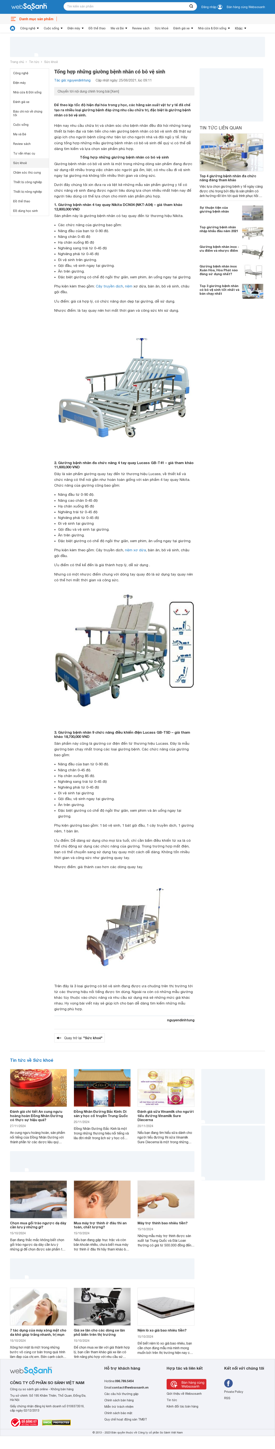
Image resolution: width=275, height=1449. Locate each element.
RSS (227, 1398)
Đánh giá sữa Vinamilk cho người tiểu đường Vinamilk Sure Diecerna (166, 1115)
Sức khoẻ (161, 28)
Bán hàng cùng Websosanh (246, 7)
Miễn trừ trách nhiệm (118, 1406)
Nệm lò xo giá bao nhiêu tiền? (162, 1330)
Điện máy (74, 28)
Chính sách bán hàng (119, 1400)
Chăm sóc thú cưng (27, 172)
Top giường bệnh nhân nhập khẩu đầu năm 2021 (219, 229)
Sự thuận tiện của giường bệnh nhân (214, 209)
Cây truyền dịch (109, 286)
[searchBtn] (191, 6)
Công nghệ (27, 28)
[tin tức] (12, 28)
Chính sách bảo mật (118, 1413)
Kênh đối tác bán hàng (182, 1406)
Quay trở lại (83, 1038)
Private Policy (233, 1391)
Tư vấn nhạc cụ (24, 153)
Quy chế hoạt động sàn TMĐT (125, 1419)
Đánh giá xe (181, 28)
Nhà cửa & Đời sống (212, 28)
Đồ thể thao (97, 28)
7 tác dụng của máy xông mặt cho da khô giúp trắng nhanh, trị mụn (38, 1332)
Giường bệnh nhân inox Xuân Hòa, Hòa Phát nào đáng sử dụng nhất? (219, 270)
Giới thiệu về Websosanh (184, 1393)
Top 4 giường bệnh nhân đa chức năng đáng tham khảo (228, 178)
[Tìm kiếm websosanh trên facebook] (228, 1383)
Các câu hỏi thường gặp (121, 1394)
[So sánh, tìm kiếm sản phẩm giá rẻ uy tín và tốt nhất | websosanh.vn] (29, 7)
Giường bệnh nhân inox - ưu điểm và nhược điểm (219, 248)
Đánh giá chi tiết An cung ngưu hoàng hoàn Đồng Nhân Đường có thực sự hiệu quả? (36, 1115)
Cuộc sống (51, 28)
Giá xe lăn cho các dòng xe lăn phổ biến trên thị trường (99, 1332)
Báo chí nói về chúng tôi (27, 113)
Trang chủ (17, 62)
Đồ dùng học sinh (25, 211)
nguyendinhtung (180, 1020)
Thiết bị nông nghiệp (27, 191)
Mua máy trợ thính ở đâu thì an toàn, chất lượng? (100, 1225)
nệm (128, 286)
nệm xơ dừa (135, 550)
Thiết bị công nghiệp (27, 182)
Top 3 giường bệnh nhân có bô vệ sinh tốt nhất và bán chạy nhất (219, 289)
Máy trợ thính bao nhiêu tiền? (163, 1223)
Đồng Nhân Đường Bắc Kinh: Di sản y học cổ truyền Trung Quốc (101, 1113)
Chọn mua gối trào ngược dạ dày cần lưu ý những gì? (38, 1225)
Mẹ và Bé (117, 28)
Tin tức (34, 62)
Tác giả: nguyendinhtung (72, 80)
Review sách (141, 28)
